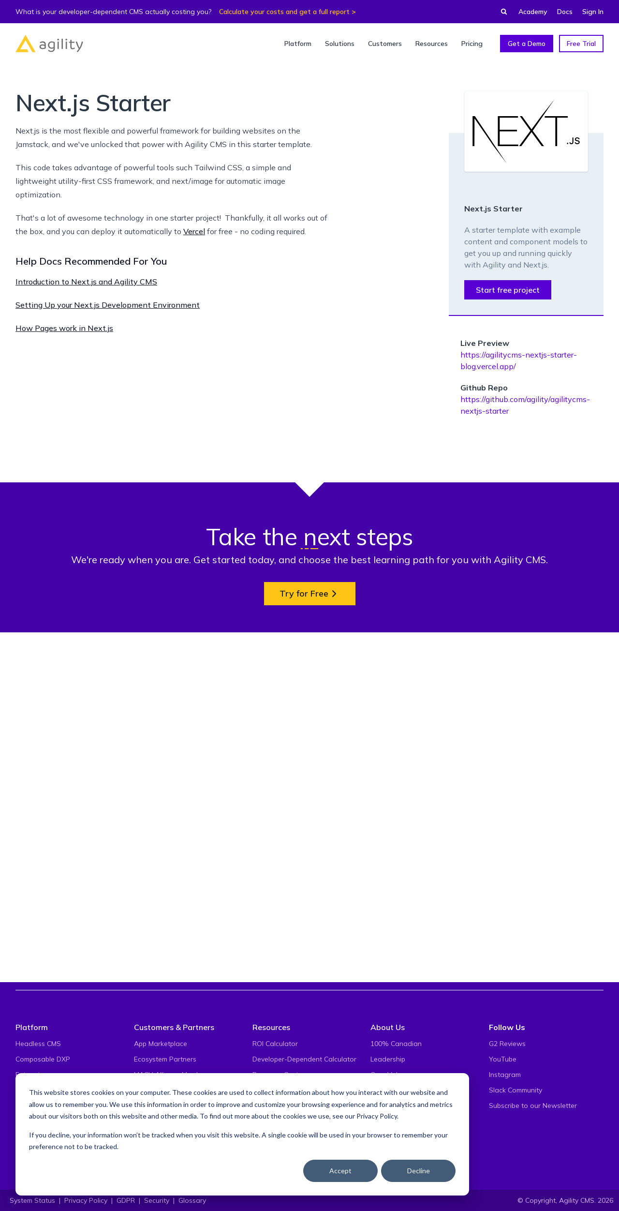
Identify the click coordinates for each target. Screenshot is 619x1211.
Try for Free (310, 943)
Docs (565, 11)
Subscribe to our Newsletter (533, 1105)
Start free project (508, 290)
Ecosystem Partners (165, 1059)
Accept (340, 1170)
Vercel (194, 231)
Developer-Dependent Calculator (304, 1059)
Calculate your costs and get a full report (284, 11)
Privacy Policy (376, 1116)
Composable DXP (42, 1059)
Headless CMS (38, 1043)
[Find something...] (501, 11)
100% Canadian (396, 1043)
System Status (32, 1200)
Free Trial (581, 43)
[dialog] (242, 1134)
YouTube (502, 1059)
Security (156, 1200)
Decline (418, 1170)
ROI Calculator (275, 1043)
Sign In (593, 11)
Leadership (387, 1059)
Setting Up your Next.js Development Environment (107, 305)
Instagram (505, 1074)
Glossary (192, 1200)
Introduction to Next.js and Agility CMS (86, 281)
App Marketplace (160, 1043)
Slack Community (515, 1090)
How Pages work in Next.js (64, 328)
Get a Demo (526, 43)
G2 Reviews (507, 1043)
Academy (532, 11)
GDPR (126, 1200)
